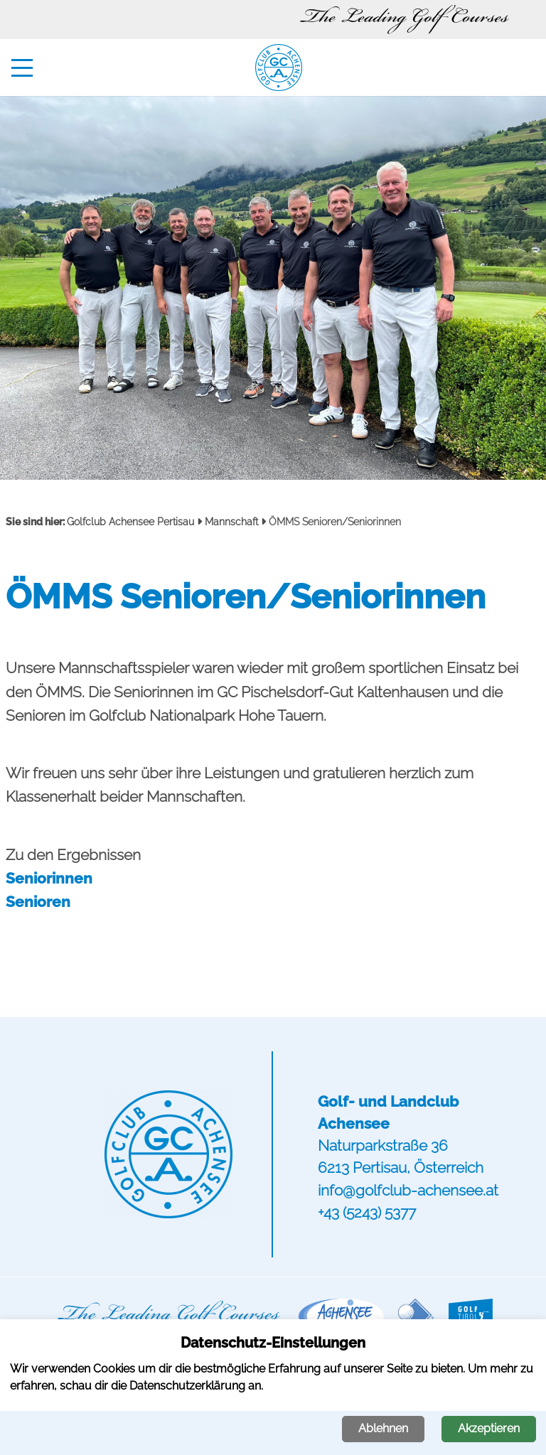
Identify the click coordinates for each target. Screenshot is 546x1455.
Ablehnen (383, 1428)
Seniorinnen (49, 878)
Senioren (38, 902)
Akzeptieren (489, 1428)
